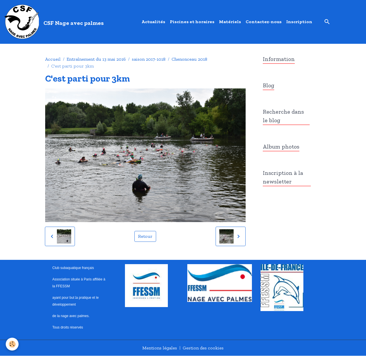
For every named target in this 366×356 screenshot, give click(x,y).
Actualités (153, 21)
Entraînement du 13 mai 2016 (96, 59)
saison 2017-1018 (149, 59)
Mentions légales (159, 348)
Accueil (53, 59)
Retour (145, 236)
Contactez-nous (264, 21)
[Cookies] (12, 344)
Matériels (230, 21)
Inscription (299, 21)
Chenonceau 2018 (189, 59)
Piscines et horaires (192, 21)
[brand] (55, 22)
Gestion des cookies (203, 348)
